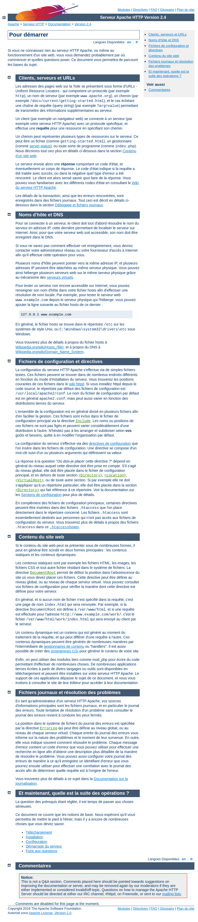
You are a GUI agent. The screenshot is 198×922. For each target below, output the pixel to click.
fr (137, 42)
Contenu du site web (163, 56)
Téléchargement (39, 832)
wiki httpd (76, 384)
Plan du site (185, 10)
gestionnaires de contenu (64, 646)
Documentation (59, 24)
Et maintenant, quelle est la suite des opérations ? (168, 74)
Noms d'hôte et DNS (163, 40)
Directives (140, 10)
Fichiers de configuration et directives (61, 361)
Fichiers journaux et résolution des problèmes (70, 692)
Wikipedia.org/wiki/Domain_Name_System (49, 352)
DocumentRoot (43, 573)
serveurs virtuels (60, 277)
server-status (39, 146)
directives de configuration (110, 443)
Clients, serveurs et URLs (167, 34)
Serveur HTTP (33, 24)
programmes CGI (64, 651)
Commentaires (159, 90)
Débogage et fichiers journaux (79, 205)
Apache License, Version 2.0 (50, 913)
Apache (13, 24)
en (129, 42)
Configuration (36, 842)
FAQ (154, 10)
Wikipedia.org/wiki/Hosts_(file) (39, 347)
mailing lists (171, 894)
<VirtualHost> (29, 480)
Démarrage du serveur (44, 846)
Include (83, 421)
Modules (124, 10)
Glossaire (167, 10)
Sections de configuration (41, 495)
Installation (34, 837)
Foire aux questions (41, 851)
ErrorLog (48, 728)
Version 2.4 (83, 24)
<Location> (115, 475)
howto (64, 527)
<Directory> (90, 475)
